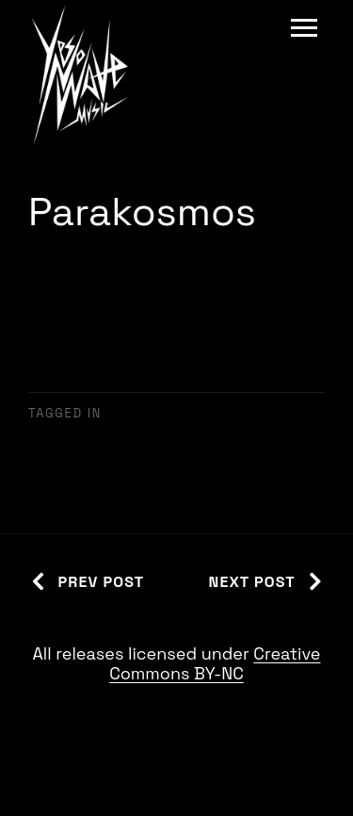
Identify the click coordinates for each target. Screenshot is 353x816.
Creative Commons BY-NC (214, 664)
